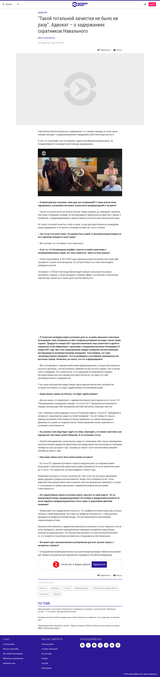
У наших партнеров (50, 648)
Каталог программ (10, 648)
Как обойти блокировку (13, 653)
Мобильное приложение (13, 658)
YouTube (45, 662)
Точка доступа (48, 643)
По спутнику (47, 653)
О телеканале (8, 643)
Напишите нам (9, 662)
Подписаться (99, 564)
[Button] (103, 50)
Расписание (46, 667)
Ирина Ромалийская (46, 38)
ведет (79, 271)
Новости (42, 12)
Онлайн (45, 658)
